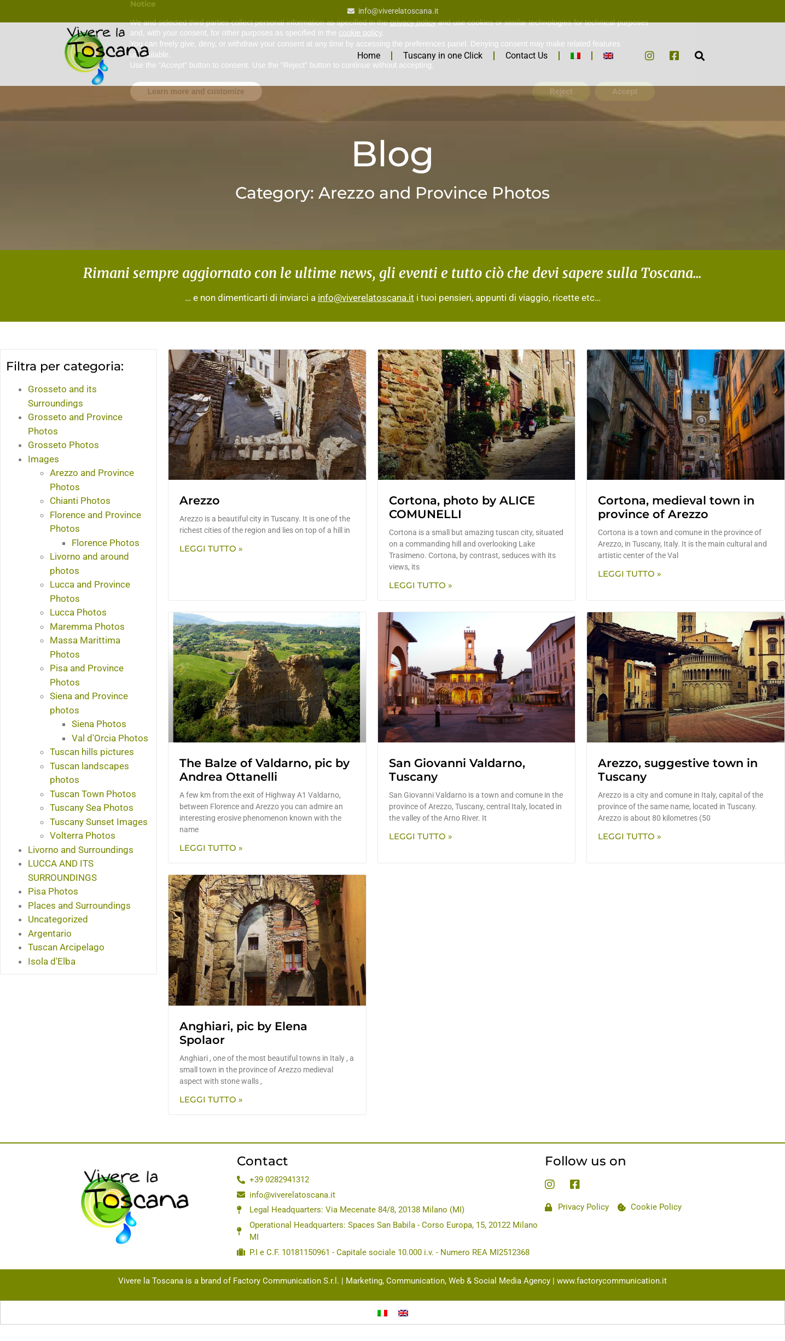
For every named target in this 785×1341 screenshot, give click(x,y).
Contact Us (526, 55)
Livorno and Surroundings (80, 849)
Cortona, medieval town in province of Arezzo (676, 507)
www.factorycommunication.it (612, 1281)
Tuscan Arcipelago (66, 947)
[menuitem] (575, 55)
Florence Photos (105, 542)
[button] (700, 56)
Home (368, 55)
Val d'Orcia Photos (110, 738)
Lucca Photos (78, 612)
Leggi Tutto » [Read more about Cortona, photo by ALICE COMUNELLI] (420, 585)
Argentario (50, 933)
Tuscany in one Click (442, 55)
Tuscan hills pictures (92, 751)
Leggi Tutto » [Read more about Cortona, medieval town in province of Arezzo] (629, 574)
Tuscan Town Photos (93, 793)
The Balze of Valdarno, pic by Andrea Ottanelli (264, 769)
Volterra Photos (82, 835)
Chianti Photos (80, 500)
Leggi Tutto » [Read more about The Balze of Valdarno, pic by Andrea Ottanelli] (211, 848)
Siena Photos (99, 723)
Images (43, 459)
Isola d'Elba (51, 961)
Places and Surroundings (79, 905)
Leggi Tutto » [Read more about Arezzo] (211, 548)
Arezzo (199, 500)
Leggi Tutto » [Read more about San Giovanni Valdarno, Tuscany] (420, 836)
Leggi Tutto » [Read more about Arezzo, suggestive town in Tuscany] (629, 836)
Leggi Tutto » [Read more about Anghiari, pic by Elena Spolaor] (211, 1099)
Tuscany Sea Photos (91, 807)
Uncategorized (58, 919)
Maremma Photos (87, 626)
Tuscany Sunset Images (99, 821)
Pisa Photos (53, 891)
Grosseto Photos (63, 444)
